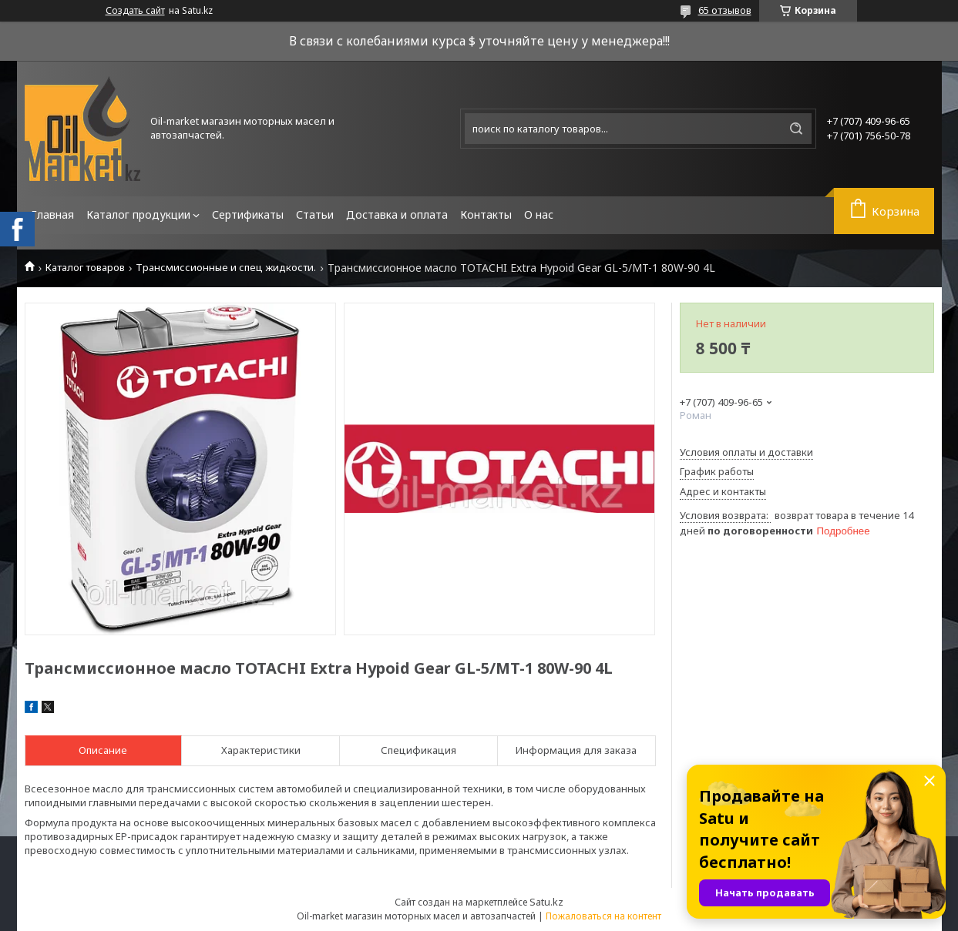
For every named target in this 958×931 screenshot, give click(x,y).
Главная (52, 214)
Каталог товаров (85, 267)
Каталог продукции (138, 214)
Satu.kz (546, 902)
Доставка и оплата (397, 214)
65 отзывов (724, 10)
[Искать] (796, 128)
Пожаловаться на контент (603, 916)
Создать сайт (135, 10)
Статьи (315, 214)
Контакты (486, 214)
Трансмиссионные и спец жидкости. (226, 267)
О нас (538, 214)
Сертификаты (248, 214)
